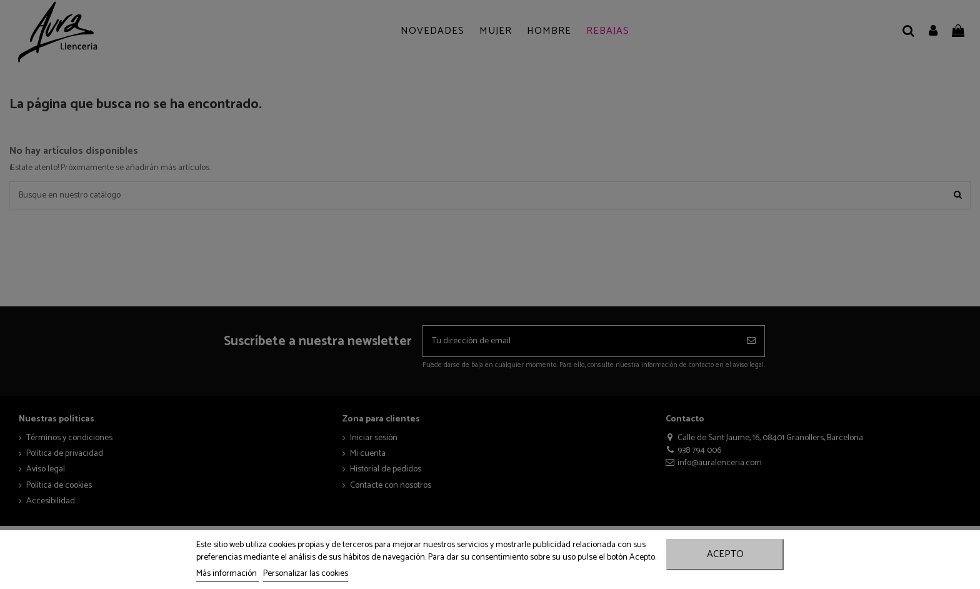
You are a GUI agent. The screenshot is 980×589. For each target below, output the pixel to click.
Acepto (725, 554)
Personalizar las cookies (305, 573)
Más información (227, 573)
